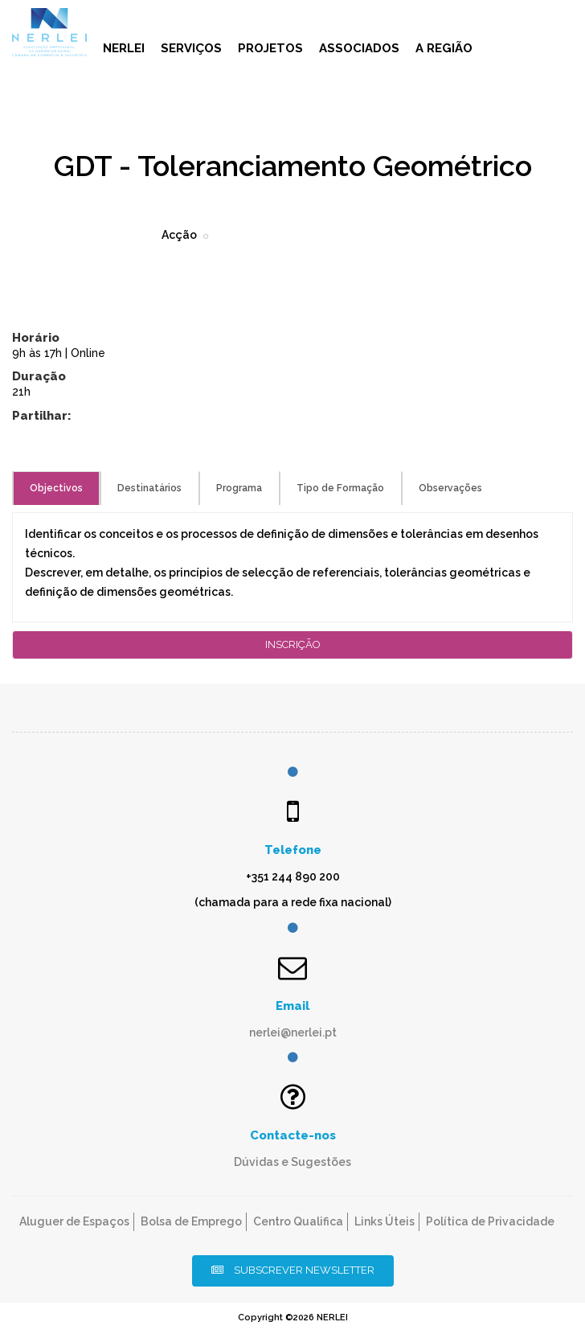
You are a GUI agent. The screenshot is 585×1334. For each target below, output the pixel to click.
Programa (239, 488)
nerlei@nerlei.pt (293, 1032)
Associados (359, 48)
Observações (450, 488)
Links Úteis (384, 1221)
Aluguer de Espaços (74, 1221)
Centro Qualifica (298, 1221)
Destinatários (149, 488)
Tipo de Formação (340, 488)
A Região (443, 48)
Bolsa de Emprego (191, 1221)
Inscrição (293, 644)
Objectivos (56, 488)
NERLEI (124, 48)
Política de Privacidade (490, 1221)
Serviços (191, 48)
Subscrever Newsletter (292, 1270)
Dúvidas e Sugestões (292, 1161)
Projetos (270, 48)
